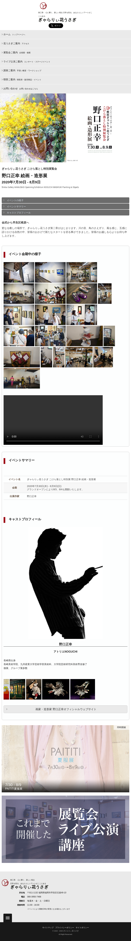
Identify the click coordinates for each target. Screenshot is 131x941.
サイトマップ (48, 927)
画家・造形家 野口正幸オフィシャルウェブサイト (65, 709)
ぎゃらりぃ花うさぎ (57, 20)
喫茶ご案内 (22, 79)
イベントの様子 (15, 200)
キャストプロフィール (19, 212)
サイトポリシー (82, 927)
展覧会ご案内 (17, 52)
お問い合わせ (20, 88)
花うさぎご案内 (16, 43)
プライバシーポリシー (64, 927)
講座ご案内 (22, 70)
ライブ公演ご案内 (26, 61)
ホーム (14, 34)
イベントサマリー (16, 206)
